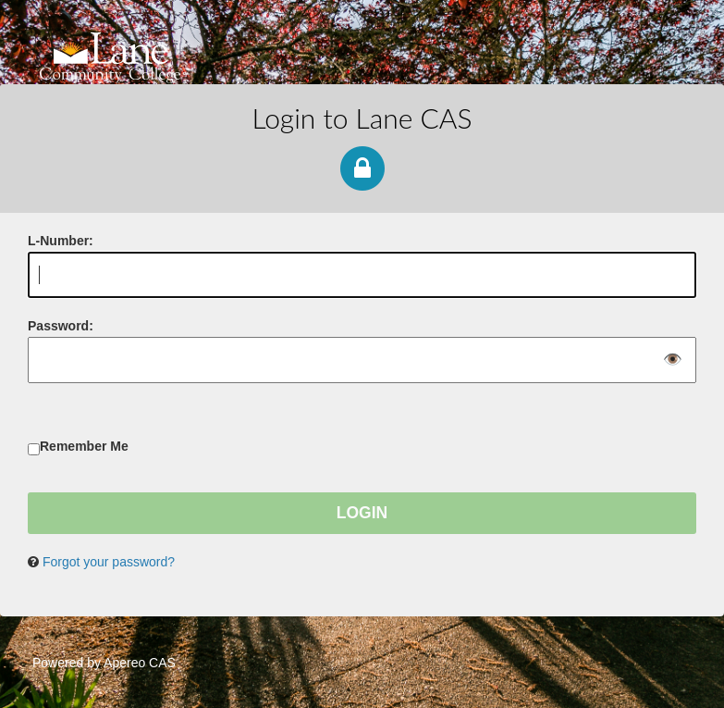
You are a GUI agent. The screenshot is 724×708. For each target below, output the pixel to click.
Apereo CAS (140, 662)
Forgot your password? (109, 561)
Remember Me (84, 446)
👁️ (672, 360)
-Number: (60, 240)
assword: (60, 325)
